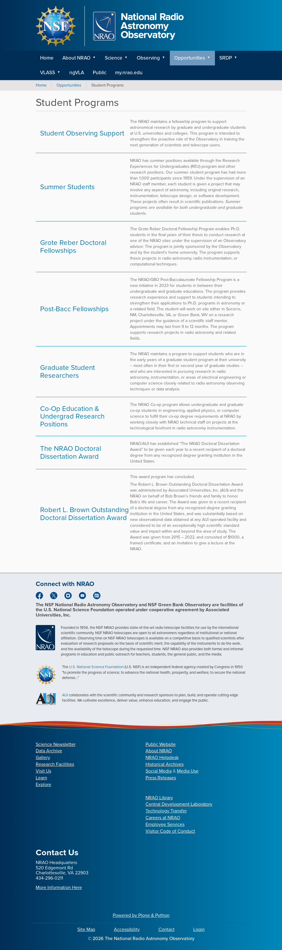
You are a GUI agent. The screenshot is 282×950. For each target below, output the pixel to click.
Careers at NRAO (163, 817)
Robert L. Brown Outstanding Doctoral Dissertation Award (84, 513)
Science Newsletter (56, 744)
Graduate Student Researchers (67, 371)
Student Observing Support (82, 133)
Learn (41, 777)
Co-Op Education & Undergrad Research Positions (72, 416)
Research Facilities (55, 764)
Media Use (188, 771)
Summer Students (67, 187)
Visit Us (43, 771)
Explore (43, 784)
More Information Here (59, 887)
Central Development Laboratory (179, 804)
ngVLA (76, 72)
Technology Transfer (166, 810)
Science (113, 58)
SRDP (225, 58)
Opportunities (189, 58)
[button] (96, 58)
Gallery (43, 757)
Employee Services (165, 824)
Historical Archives (165, 764)
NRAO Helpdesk (162, 757)
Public (99, 72)
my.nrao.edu (129, 72)
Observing (148, 58)
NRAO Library (159, 797)
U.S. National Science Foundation (96, 667)
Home (47, 58)
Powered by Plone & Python (141, 915)
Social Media (159, 771)
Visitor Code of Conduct (170, 831)
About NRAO (76, 58)
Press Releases (161, 777)
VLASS (47, 72)
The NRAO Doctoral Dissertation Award (70, 452)
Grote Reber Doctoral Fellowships (73, 246)
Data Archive (49, 750)
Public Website (161, 744)
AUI (65, 695)
